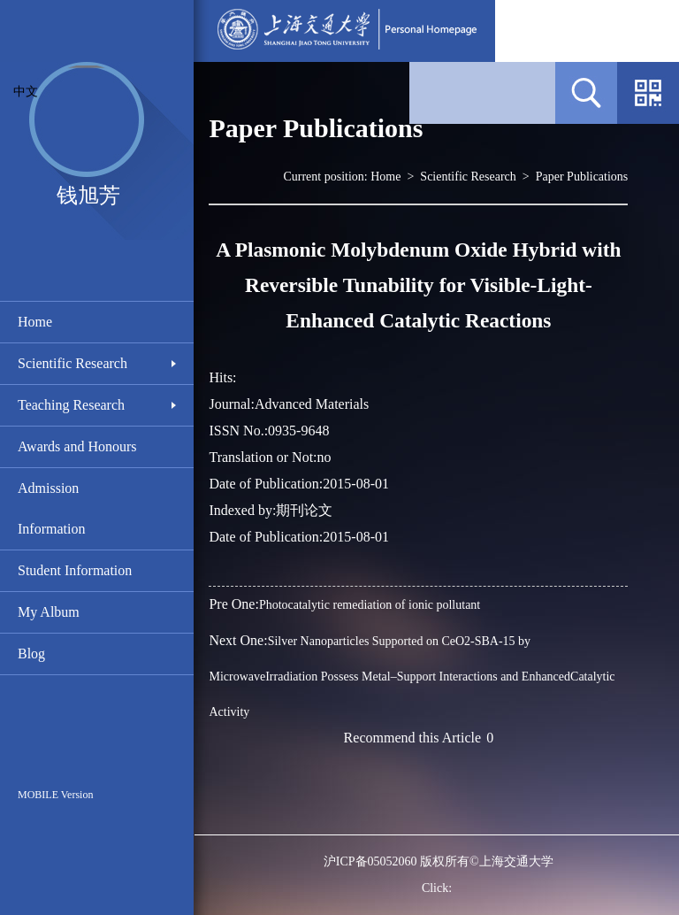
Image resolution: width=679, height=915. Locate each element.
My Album (49, 611)
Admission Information (51, 508)
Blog (31, 653)
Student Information (75, 570)
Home (35, 321)
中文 (25, 91)
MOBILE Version (55, 794)
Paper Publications (582, 176)
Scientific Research (72, 363)
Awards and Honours (77, 446)
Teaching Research (71, 404)
